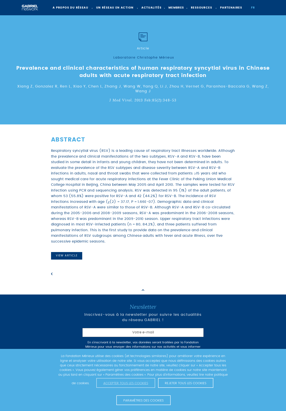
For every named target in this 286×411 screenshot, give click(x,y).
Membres (176, 7)
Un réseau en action (115, 7)
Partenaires (231, 7)
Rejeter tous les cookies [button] (185, 383)
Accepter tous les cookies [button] (125, 383)
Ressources (201, 7)
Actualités (151, 7)
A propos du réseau (70, 7)
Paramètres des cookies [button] (143, 400)
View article (66, 255)
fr (253, 7)
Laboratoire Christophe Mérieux (143, 57)
